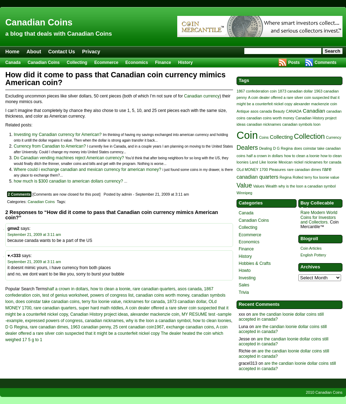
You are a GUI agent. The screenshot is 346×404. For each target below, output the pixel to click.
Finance (163, 62)
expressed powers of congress (54, 320)
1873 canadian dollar (186, 301)
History (185, 62)
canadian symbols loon (301, 124)
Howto (245, 270)
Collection (309, 136)
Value (244, 185)
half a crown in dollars (67, 288)
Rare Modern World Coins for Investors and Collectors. (318, 217)
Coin (247, 135)
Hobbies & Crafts (255, 263)
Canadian (314, 111)
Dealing (265, 148)
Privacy (91, 51)
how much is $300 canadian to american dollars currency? (68, 181)
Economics (136, 62)
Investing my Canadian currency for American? (58, 134)
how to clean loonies (212, 320)
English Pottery (313, 255)
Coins (264, 137)
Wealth (271, 186)
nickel (298, 162)
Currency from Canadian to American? (50, 146)
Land (254, 162)
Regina (286, 177)
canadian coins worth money (162, 295)
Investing (247, 277)
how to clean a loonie (110, 288)
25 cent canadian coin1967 (138, 327)
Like (262, 162)
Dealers (247, 147)
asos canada (190, 288)
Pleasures (277, 169)
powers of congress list (111, 295)
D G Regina (16, 327)
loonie (272, 162)
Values (258, 186)
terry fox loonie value (101, 301)
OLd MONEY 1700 (252, 169)
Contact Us (61, 51)
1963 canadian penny (91, 327)
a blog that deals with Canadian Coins (58, 33)
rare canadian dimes (49, 327)
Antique (243, 111)
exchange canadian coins (190, 327)
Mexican (286, 162)
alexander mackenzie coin (154, 314)
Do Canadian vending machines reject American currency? (69, 157)
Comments (325, 62)
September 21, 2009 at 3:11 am (34, 234)
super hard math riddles (101, 307)
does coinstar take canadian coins (47, 301)
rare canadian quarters (154, 288)
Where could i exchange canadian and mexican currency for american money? (87, 169)
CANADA (294, 111)
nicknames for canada (144, 301)
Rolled (298, 177)
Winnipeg (244, 193)
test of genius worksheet (65, 295)
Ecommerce (106, 62)
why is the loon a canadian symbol (158, 320)
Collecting (77, 62)
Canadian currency (202, 96)
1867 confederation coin (257, 91)
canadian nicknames (104, 320)
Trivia (244, 292)
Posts (294, 62)
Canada (12, 62)
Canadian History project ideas (99, 314)
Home (12, 51)
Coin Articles (311, 248)
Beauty (279, 111)
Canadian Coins (38, 22)
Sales (244, 285)
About (33, 51)
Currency (333, 137)
